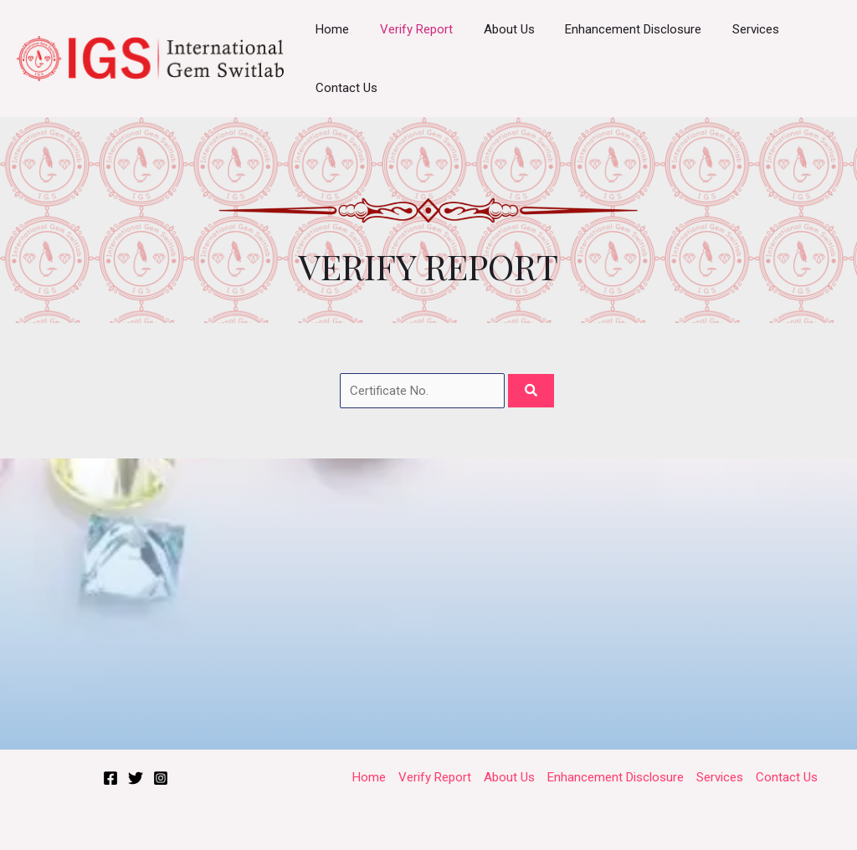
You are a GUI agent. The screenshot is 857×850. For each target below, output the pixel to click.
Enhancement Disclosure (614, 29)
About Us (495, 29)
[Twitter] (135, 778)
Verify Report (408, 29)
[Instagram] (160, 778)
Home (329, 29)
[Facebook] (110, 778)
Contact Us (344, 87)
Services (730, 29)
